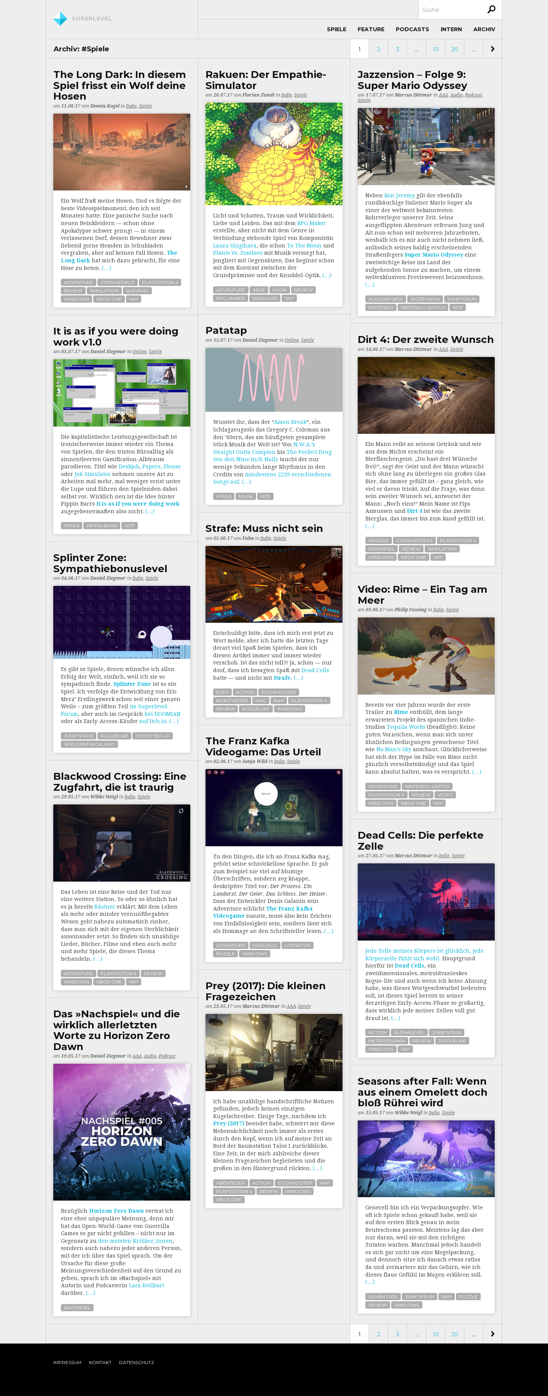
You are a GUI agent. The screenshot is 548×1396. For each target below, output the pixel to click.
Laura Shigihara (234, 246)
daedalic (265, 945)
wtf (457, 307)
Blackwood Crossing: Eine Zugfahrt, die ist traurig (119, 782)
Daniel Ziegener (260, 340)
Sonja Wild (255, 761)
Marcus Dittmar (413, 95)
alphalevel (409, 1032)
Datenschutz (136, 1362)
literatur (298, 945)
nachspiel (77, 1307)
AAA (443, 95)
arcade (378, 540)
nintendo (380, 307)
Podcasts (412, 29)
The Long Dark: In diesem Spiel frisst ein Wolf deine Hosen (119, 85)
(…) (106, 268)
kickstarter (232, 700)
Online (292, 340)
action (245, 692)
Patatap (226, 330)
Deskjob (129, 466)
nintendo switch (423, 307)
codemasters (414, 540)
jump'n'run (461, 299)
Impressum (67, 1362)
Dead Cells (315, 670)
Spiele (336, 29)
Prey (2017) (228, 1123)
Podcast (473, 95)
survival (137, 290)
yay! (133, 299)
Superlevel (92, 18)
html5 (223, 496)
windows (76, 299)
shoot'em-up (152, 736)
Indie (131, 106)
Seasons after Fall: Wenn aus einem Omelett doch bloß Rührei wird (422, 1092)
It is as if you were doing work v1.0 (115, 336)
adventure (78, 282)
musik (279, 290)
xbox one (109, 299)
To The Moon (304, 246)
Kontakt (100, 1362)
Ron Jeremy (399, 195)
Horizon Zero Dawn (116, 1211)
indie (259, 290)
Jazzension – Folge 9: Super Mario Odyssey (412, 80)
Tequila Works (406, 727)
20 (454, 49)
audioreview (385, 299)
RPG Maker (311, 223)
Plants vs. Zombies (238, 253)
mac (260, 700)
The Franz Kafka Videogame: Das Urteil (263, 746)
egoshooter (278, 692)
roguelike (256, 709)
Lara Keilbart (146, 1285)
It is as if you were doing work (138, 504)
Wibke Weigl (104, 797)
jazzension (425, 299)
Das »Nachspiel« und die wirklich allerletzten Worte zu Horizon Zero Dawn (116, 1030)
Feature (371, 29)
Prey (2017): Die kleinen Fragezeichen (266, 991)
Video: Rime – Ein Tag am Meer (422, 595)
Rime (401, 712)
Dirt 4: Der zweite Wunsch (426, 339)
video (445, 795)
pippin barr (101, 525)
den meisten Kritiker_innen (135, 1241)
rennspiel (381, 549)
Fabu (248, 538)
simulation (104, 290)
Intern (451, 29)
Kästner (104, 907)
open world (117, 282)
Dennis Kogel (104, 106)
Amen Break (290, 422)
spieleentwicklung (89, 744)
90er (222, 692)
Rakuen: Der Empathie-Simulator (266, 80)
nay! (279, 700)
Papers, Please (161, 466)
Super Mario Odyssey (434, 255)
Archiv (484, 29)
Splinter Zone (132, 684)
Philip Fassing (411, 609)
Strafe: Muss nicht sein (264, 528)
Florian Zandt (258, 95)
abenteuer (230, 1183)
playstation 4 (160, 282)
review (73, 290)
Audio (456, 95)
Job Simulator (93, 474)
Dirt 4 (414, 511)
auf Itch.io (152, 721)
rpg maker (230, 298)
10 (436, 49)
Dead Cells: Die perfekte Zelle (421, 841)
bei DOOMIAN (163, 714)
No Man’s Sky (393, 749)
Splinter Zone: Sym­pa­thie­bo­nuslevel (110, 563)
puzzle (225, 954)
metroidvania (386, 1041)
